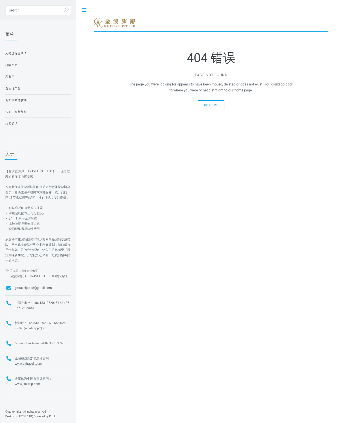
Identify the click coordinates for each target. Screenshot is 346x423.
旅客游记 (11, 123)
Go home (211, 105)
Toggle (84, 10)
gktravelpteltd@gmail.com (33, 288)
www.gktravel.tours (28, 364)
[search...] (38, 10)
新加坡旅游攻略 (16, 100)
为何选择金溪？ (16, 53)
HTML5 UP (25, 416)
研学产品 (11, 65)
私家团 (10, 76)
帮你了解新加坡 (16, 112)
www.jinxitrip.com (27, 384)
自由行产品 (13, 88)
